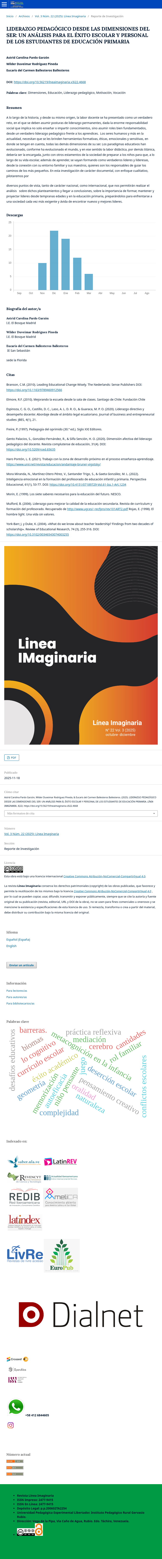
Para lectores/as (16, 991)
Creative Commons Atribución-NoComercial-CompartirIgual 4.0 (104, 876)
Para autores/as (16, 997)
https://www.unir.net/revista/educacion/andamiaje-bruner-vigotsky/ (53, 464)
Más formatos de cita (20, 813)
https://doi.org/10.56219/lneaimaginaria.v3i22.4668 (50, 82)
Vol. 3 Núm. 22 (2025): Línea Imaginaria (60, 16)
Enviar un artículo (21, 965)
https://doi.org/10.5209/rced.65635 (30, 449)
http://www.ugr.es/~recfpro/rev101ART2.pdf (97, 509)
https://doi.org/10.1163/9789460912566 (34, 390)
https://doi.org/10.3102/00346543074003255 (37, 534)
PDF (13, 758)
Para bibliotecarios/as (20, 1003)
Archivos (24, 16)
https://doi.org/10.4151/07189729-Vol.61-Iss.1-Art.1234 (88, 484)
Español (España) (18, 939)
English (11, 946)
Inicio (9, 16)
